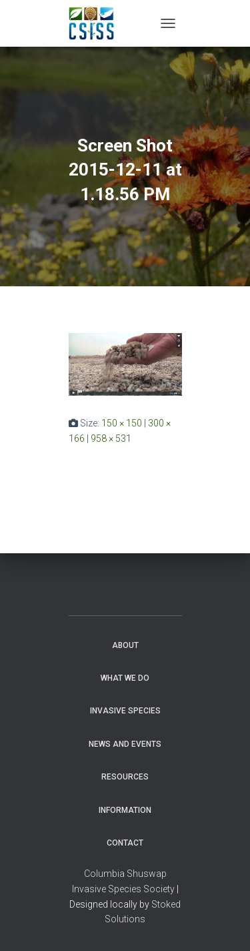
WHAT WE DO (125, 678)
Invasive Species (125, 710)
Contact (125, 843)
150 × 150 (121, 423)
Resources (125, 776)
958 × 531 (111, 438)
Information (125, 810)
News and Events (125, 744)
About (125, 645)
